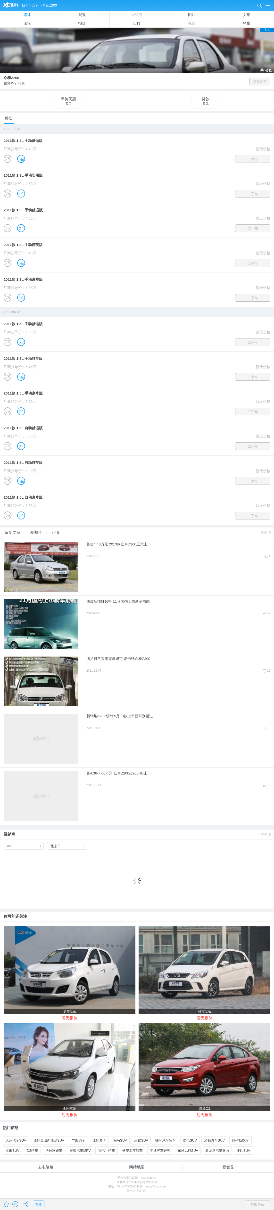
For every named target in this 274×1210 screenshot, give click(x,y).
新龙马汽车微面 (217, 1150)
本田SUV (12, 1150)
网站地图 (137, 1167)
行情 (55, 532)
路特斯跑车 (240, 1140)
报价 (82, 23)
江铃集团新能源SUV (48, 1140)
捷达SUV (243, 1150)
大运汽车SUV (16, 1140)
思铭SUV (141, 1140)
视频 (191, 23)
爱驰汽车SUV (214, 1140)
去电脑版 (45, 1167)
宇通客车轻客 (160, 1150)
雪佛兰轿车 (106, 1150)
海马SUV (120, 1140)
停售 (9, 118)
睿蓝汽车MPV (80, 1150)
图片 (191, 15)
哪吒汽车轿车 (165, 1140)
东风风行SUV (188, 1150)
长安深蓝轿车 (132, 1150)
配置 (82, 15)
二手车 (253, 159)
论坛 (27, 23)
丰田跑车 (78, 1140)
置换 (38, 1205)
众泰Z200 (49, 5)
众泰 (35, 5)
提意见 (228, 1167)
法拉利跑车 (53, 1150)
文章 (246, 15)
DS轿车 (32, 1150)
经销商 (136, 15)
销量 (246, 23)
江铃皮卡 (99, 1140)
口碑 (137, 23)
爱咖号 (36, 532)
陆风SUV (190, 1140)
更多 (265, 532)
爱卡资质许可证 (137, 1191)
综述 (27, 15)
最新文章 (13, 532)
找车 (25, 5)
